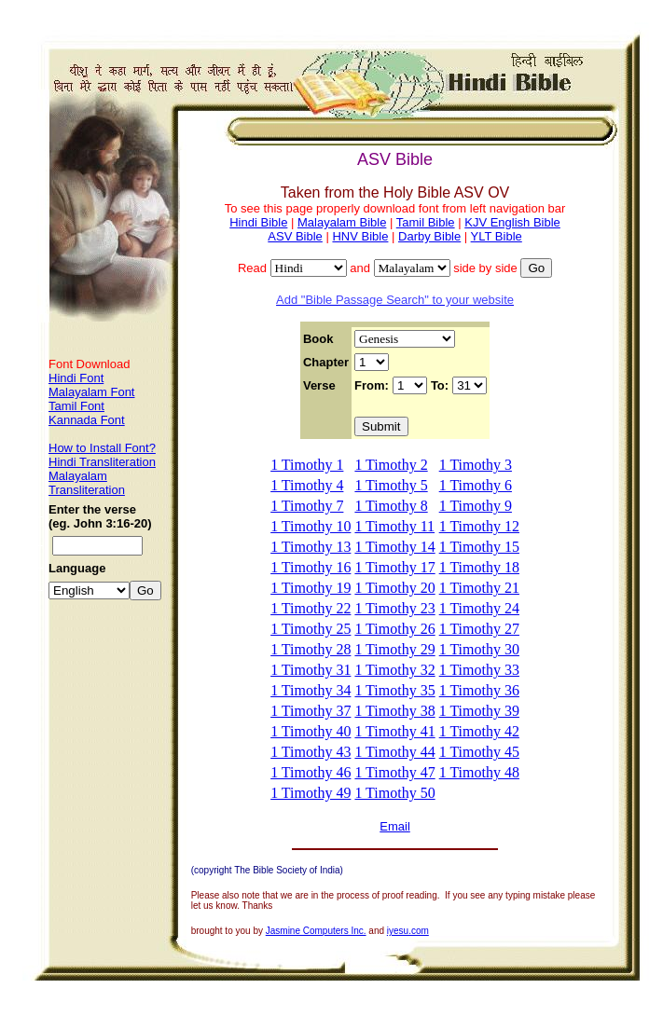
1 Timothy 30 (479, 649)
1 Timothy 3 (475, 465)
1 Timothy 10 (310, 526)
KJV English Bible (512, 222)
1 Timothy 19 (310, 588)
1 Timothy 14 (394, 547)
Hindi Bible (258, 222)
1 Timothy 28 (310, 649)
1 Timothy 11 (394, 526)
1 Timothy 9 (475, 506)
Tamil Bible (425, 222)
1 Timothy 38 (394, 711)
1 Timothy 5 (390, 485)
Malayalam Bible (341, 222)
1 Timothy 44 (394, 752)
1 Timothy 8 (390, 506)
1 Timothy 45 (479, 752)
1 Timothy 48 (479, 772)
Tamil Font (76, 406)
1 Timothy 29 (394, 649)
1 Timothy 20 (394, 588)
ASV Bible (295, 236)
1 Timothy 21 (479, 588)
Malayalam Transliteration (86, 483)
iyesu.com (408, 931)
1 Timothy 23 (394, 608)
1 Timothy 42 (479, 731)
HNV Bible (360, 236)
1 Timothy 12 (479, 526)
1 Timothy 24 (479, 608)
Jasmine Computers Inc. (316, 931)
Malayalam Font (91, 392)
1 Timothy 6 (475, 485)
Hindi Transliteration (102, 462)
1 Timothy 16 (310, 567)
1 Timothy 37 (310, 711)
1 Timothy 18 (479, 567)
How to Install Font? (102, 448)
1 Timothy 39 (479, 711)
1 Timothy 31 (310, 670)
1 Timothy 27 (479, 629)
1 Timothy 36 (479, 690)
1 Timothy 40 (310, 731)
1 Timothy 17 (394, 567)
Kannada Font (86, 420)
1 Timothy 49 (310, 793)
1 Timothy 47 (394, 772)
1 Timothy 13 (310, 547)
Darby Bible (429, 236)
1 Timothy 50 (394, 793)
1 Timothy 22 (310, 608)
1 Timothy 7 (306, 506)
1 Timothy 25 (310, 629)
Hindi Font (76, 378)
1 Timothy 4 (306, 485)
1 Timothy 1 (306, 465)
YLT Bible (496, 236)
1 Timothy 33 (479, 670)
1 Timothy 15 (479, 547)
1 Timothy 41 (394, 731)
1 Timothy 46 (310, 772)
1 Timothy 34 (310, 690)
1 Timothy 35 (394, 690)
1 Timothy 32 (394, 670)
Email (395, 826)
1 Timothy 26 (394, 629)
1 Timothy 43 (310, 752)
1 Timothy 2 (390, 465)
